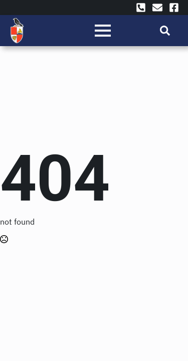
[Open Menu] (103, 31)
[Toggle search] (165, 31)
